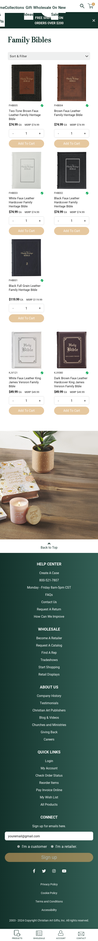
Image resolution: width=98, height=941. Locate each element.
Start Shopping (49, 667)
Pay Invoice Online (49, 790)
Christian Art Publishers (49, 710)
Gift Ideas (28, 11)
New (62, 7)
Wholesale (42, 7)
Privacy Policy (49, 884)
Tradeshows (49, 660)
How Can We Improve (49, 616)
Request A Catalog (49, 645)
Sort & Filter (49, 56)
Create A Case (49, 573)
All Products (49, 804)
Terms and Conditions (49, 901)
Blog (42, 717)
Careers (49, 739)
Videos (54, 717)
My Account (49, 768)
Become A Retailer (49, 638)
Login (49, 761)
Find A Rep (49, 652)
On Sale (54, 11)
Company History (49, 695)
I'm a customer (32, 846)
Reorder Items (49, 782)
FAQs (49, 594)
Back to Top (49, 544)
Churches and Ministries (49, 725)
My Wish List (49, 797)
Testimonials (49, 703)
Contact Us (49, 602)
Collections (14, 7)
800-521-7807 (49, 580)
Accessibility (49, 910)
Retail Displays (49, 674)
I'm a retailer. (64, 846)
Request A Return (49, 609)
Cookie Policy (49, 893)
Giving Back (49, 732)
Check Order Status (49, 775)
